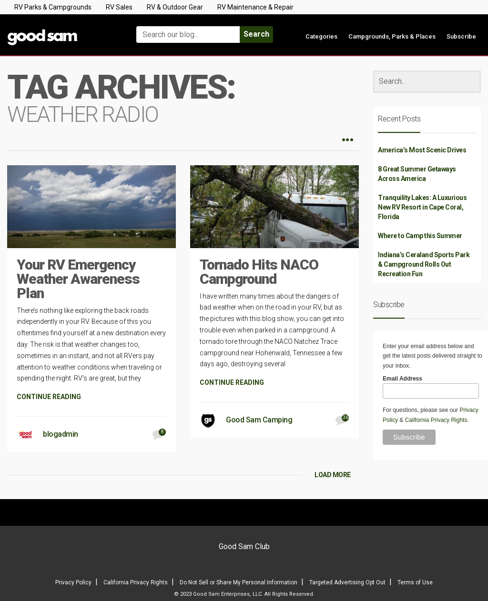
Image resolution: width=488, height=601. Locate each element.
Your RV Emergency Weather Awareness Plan (78, 278)
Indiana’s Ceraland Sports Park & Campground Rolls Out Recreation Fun (423, 264)
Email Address (402, 378)
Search (256, 34)
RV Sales (119, 7)
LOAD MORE (333, 475)
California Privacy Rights (436, 420)
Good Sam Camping (259, 419)
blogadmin (60, 434)
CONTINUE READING (49, 397)
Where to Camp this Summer (420, 236)
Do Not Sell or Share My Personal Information (238, 582)
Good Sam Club (244, 546)
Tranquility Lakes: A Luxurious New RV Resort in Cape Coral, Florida (422, 207)
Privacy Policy (73, 582)
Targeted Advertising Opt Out (347, 582)
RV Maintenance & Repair (255, 7)
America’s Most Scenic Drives (422, 150)
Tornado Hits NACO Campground (259, 271)
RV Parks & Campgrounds (53, 7)
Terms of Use (415, 582)
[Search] (427, 81)
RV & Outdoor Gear (175, 7)
